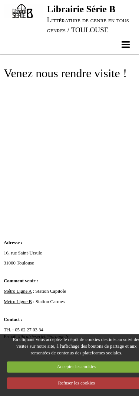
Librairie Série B (81, 9)
